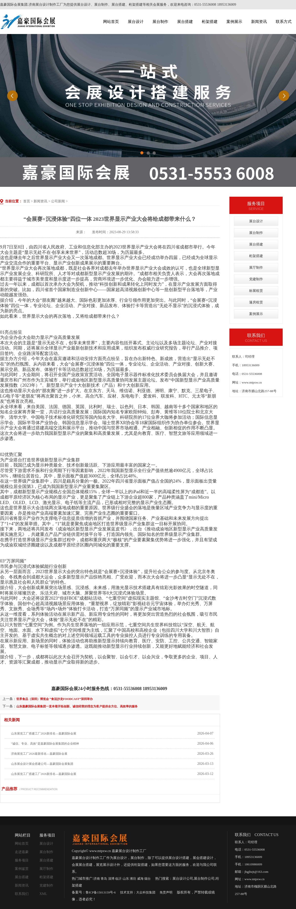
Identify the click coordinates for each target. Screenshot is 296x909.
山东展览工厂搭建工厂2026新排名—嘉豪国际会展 (43, 733)
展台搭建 (185, 21)
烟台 (147, 878)
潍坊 (133, 878)
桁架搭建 (210, 21)
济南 (96, 878)
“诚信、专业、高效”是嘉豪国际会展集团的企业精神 (45, 743)
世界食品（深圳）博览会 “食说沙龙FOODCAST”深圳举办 (54, 699)
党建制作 (256, 279)
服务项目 (22, 860)
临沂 (118, 878)
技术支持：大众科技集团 (137, 892)
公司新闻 (58, 201)
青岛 (104, 878)
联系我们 (22, 894)
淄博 (111, 878)
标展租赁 (256, 291)
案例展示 (234, 21)
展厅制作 (256, 267)
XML (43, 894)
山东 (126, 878)
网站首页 (111, 21)
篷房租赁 (256, 302)
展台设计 (136, 21)
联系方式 (284, 21)
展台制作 (160, 21)
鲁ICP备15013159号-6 (101, 892)
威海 (140, 878)
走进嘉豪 (22, 852)
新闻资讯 (259, 21)
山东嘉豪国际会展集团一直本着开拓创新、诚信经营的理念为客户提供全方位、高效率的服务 (77, 706)
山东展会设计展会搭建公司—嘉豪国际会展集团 (42, 764)
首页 (26, 201)
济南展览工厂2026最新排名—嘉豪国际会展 (39, 753)
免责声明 (166, 892)
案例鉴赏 (22, 869)
